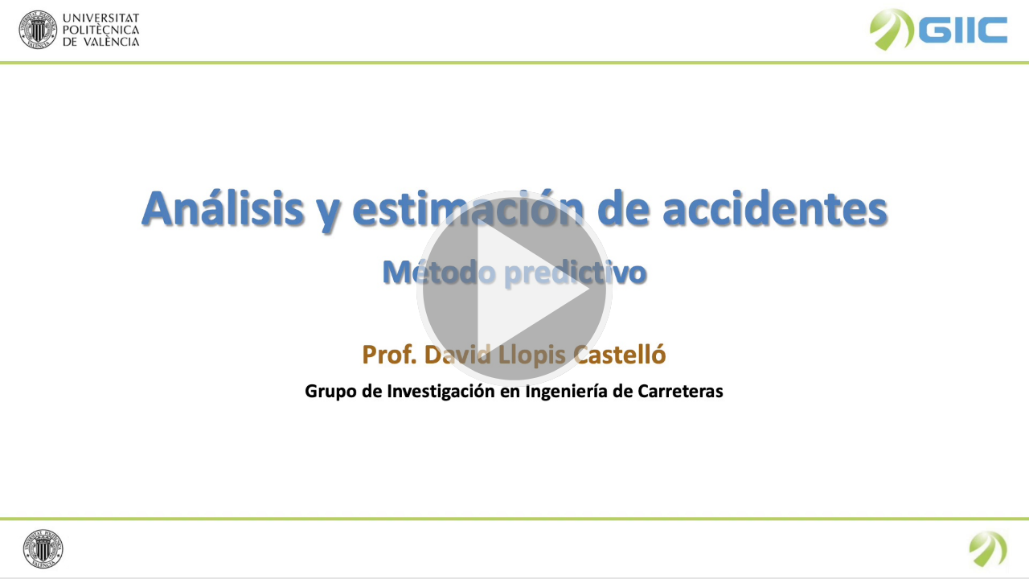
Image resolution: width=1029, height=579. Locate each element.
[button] (514, 289)
